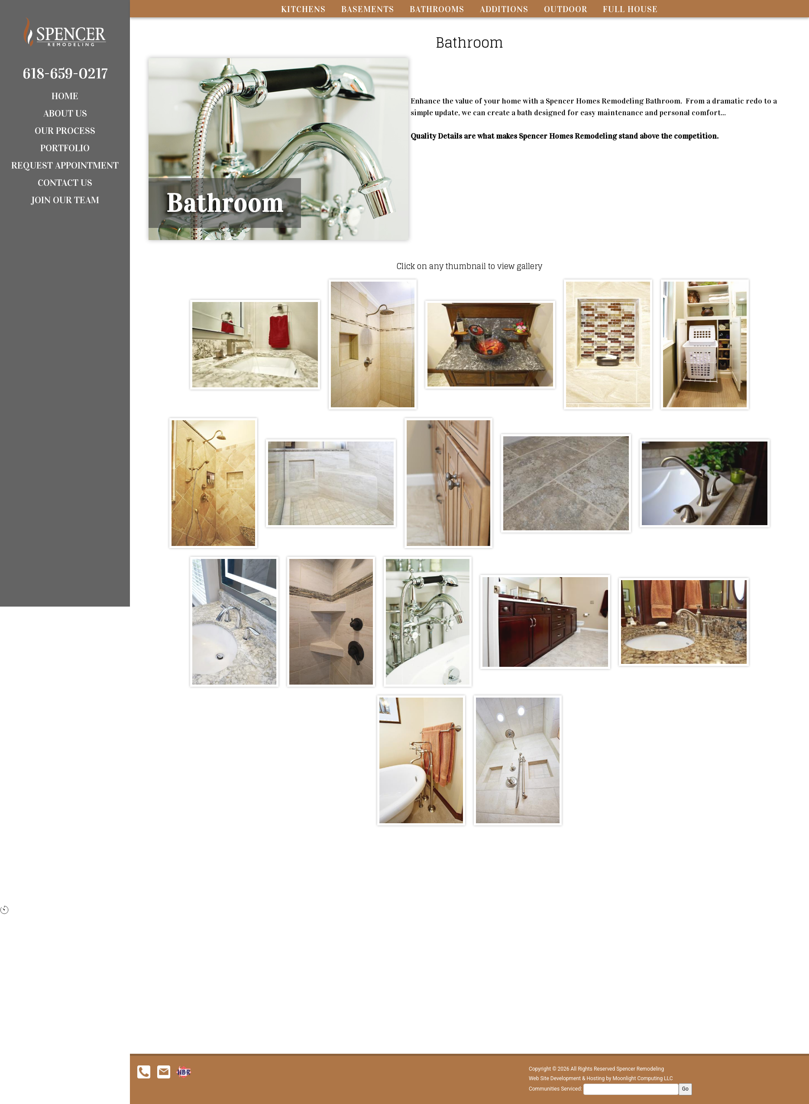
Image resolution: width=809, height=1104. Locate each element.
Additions (504, 9)
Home (65, 96)
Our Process (65, 130)
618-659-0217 (65, 73)
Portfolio (65, 148)
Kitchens (303, 9)
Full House (630, 9)
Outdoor (565, 9)
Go (685, 1089)
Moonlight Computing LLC (643, 1078)
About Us (65, 113)
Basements (367, 9)
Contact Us (65, 182)
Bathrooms (437, 9)
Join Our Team (65, 200)
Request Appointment (65, 165)
